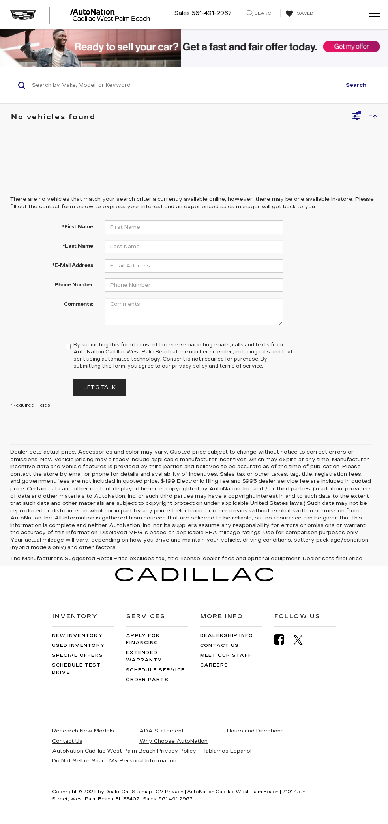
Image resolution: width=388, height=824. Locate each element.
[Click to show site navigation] (372, 14)
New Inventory (77, 635)
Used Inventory (78, 645)
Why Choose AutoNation (173, 741)
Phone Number (73, 285)
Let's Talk (100, 387)
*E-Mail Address (72, 265)
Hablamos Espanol (226, 751)
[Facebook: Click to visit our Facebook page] (283, 639)
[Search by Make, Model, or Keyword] (185, 85)
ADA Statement (161, 731)
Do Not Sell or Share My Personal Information (114, 761)
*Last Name (78, 246)
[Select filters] (356, 117)
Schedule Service (155, 670)
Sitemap (142, 791)
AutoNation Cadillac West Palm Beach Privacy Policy (124, 751)
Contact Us (219, 645)
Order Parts (147, 679)
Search (356, 85)
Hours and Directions (255, 731)
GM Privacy (170, 791)
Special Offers (77, 655)
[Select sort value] (370, 117)
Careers (214, 665)
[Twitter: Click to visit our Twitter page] (302, 640)
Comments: (78, 304)
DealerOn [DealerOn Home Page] (116, 791)
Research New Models (83, 731)
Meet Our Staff (226, 655)
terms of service (240, 366)
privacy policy (190, 366)
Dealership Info (226, 635)
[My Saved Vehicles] (298, 14)
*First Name (77, 227)
